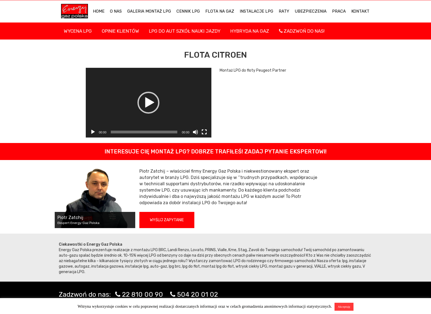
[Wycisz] (195, 132)
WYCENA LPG (78, 31)
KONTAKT (360, 11)
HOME (98, 11)
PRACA (339, 11)
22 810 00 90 (142, 294)
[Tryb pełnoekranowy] (204, 132)
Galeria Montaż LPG (149, 11)
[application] (149, 103)
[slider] (144, 132)
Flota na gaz (219, 11)
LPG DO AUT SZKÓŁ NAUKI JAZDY (184, 31)
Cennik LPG (188, 11)
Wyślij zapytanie (167, 220)
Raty (284, 11)
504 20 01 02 (197, 294)
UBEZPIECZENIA (311, 11)
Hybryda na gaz (249, 31)
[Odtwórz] (93, 132)
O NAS (116, 11)
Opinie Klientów (120, 31)
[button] (148, 103)
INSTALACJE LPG (256, 11)
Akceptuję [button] (344, 306)
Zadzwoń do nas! (302, 31)
